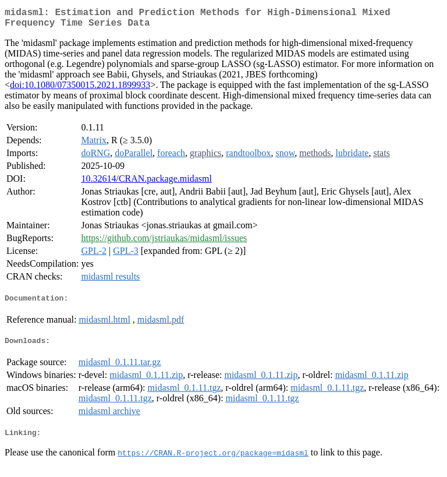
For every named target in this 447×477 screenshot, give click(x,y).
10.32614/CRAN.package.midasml (146, 183)
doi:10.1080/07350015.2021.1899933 (80, 89)
